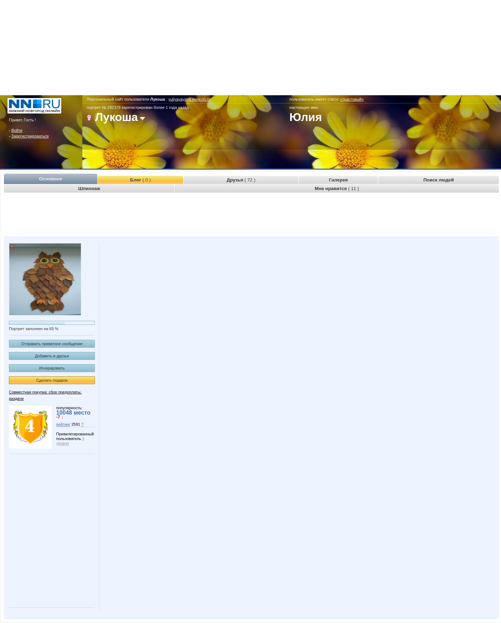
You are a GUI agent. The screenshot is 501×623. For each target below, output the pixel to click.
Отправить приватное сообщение (51, 344)
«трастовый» (352, 99)
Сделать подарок (52, 380)
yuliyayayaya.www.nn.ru (189, 99)
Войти (17, 130)
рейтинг (63, 424)
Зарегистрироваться (30, 136)
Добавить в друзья (52, 356)
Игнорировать (52, 368)
